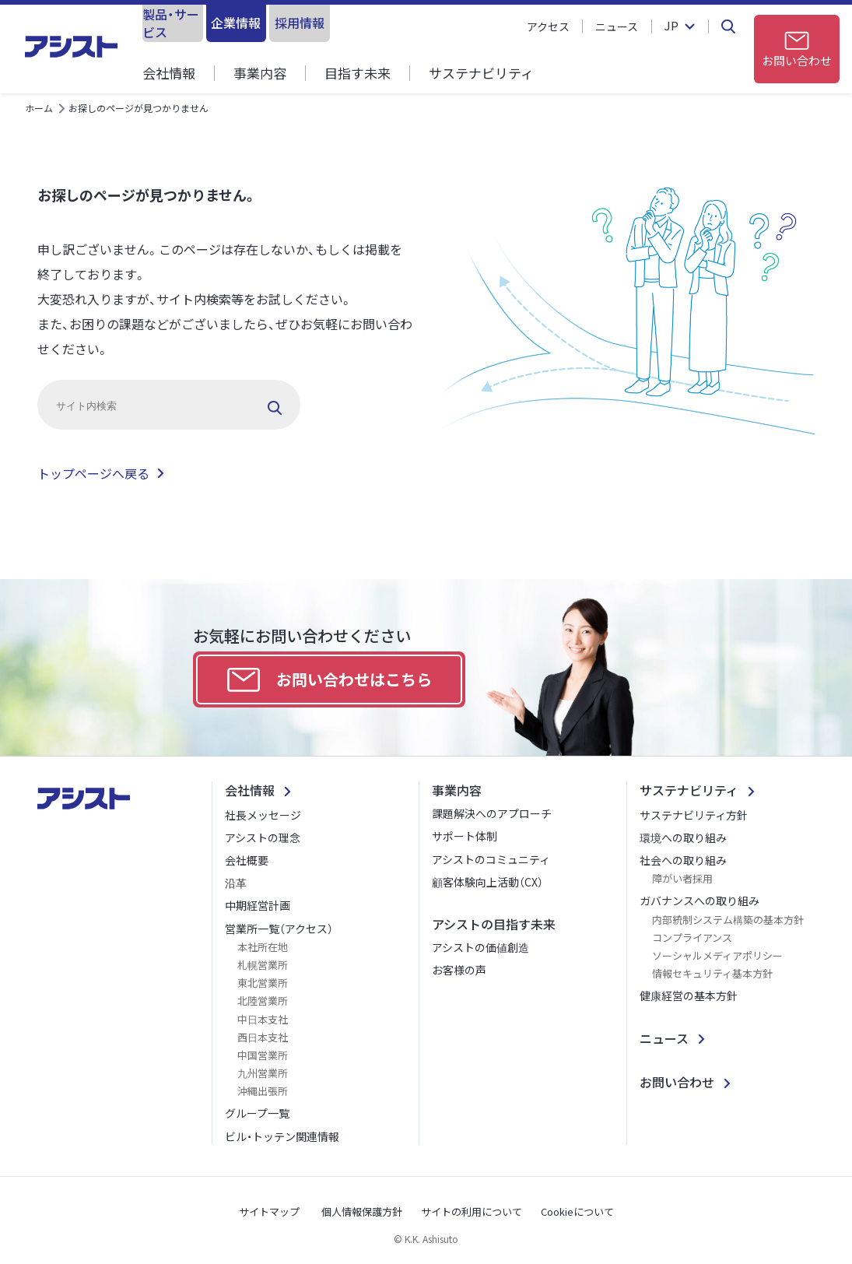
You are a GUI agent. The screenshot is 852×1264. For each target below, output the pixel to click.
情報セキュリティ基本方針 (712, 973)
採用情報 (401, 22)
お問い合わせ (677, 1082)
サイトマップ (269, 1211)
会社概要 (246, 860)
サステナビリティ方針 (694, 815)
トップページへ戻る (93, 473)
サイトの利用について (471, 1211)
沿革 (236, 882)
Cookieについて (577, 1211)
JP (671, 26)
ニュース (616, 26)
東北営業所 (262, 982)
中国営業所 (262, 1055)
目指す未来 (357, 73)
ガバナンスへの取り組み (699, 900)
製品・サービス (193, 22)
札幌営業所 (262, 964)
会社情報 (168, 73)
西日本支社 (262, 1037)
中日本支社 (262, 1019)
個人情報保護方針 (361, 1211)
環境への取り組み (683, 837)
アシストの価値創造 (480, 947)
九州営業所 (262, 1073)
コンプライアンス (692, 937)
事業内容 (259, 73)
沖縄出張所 (262, 1090)
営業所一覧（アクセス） (279, 928)
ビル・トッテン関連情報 (282, 1136)
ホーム (39, 107)
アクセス (548, 26)
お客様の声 (459, 970)
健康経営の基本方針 (689, 995)
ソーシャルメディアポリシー (717, 955)
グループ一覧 (257, 1113)
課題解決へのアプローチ (492, 813)
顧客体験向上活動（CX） (487, 882)
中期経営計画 (257, 905)
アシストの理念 (262, 837)
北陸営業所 (262, 1000)
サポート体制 (464, 836)
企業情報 (297, 22)
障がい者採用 (682, 878)
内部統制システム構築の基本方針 (728, 919)
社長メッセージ (263, 815)
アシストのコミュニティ (491, 859)
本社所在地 (262, 946)
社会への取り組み (683, 860)
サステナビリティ (481, 73)
